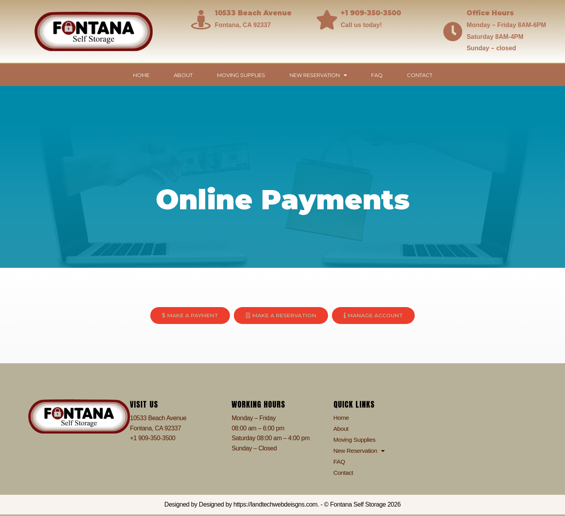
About (183, 75)
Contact (419, 75)
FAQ (377, 75)
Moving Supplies (241, 75)
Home (141, 75)
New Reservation (318, 75)
